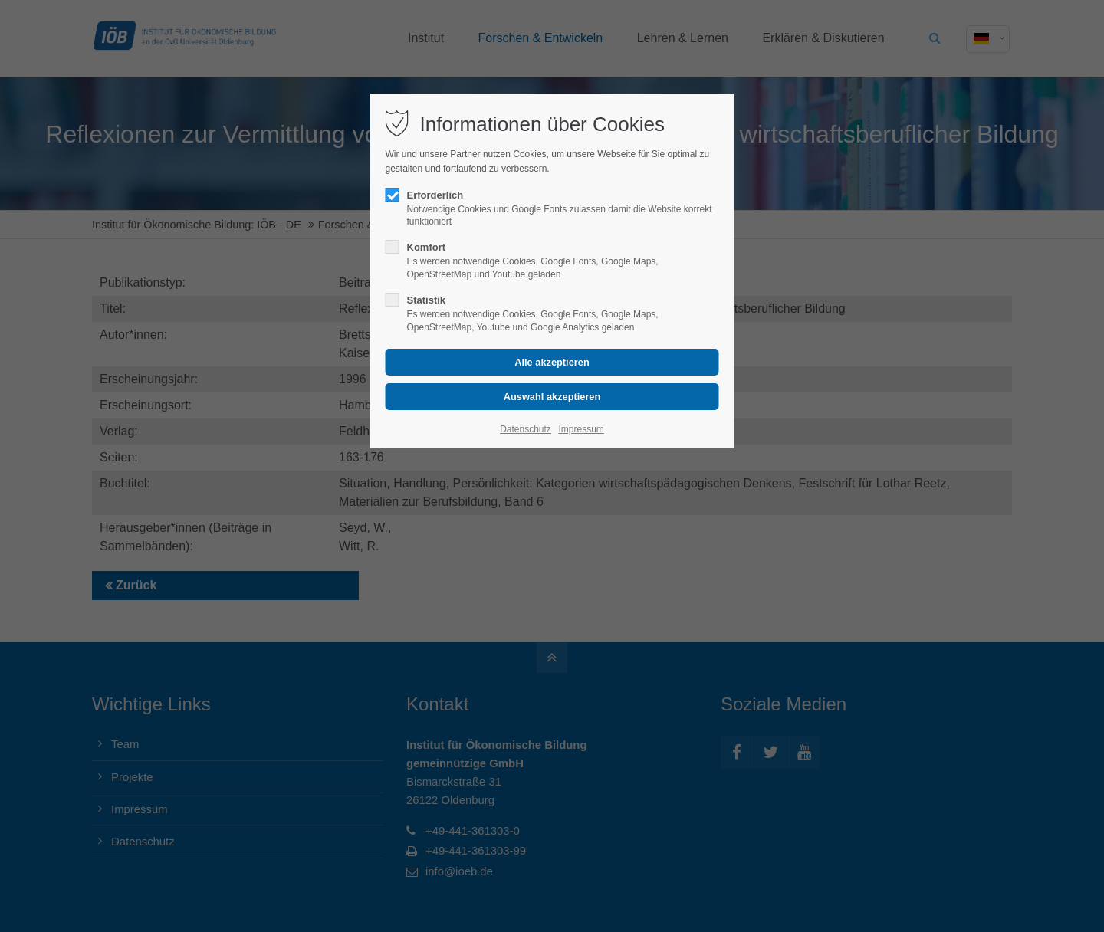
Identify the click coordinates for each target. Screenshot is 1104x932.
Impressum (580, 429)
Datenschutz (525, 429)
